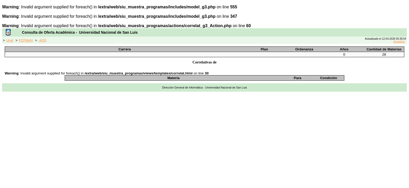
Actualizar (399, 41)
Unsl (9, 40)
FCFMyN (26, 40)
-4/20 (42, 40)
